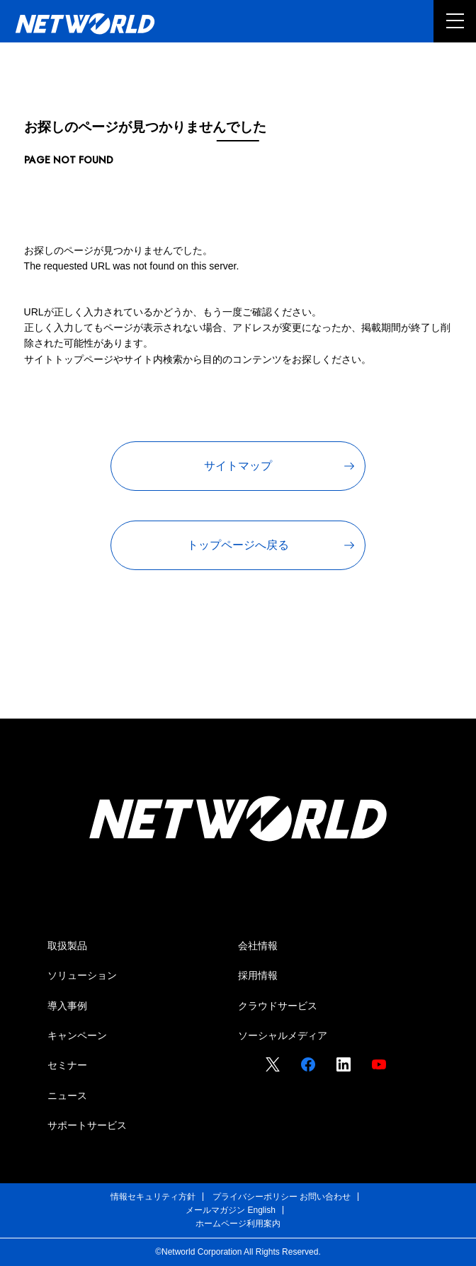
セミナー (67, 1065)
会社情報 (258, 945)
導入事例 (67, 1005)
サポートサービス (87, 1125)
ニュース (67, 1095)
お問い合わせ (325, 1196)
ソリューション (82, 975)
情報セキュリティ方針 (153, 1196)
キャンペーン (77, 1035)
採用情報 (258, 975)
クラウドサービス (277, 1005)
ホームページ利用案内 (238, 1223)
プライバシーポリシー (255, 1196)
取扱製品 (67, 945)
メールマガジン (215, 1210)
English (261, 1210)
